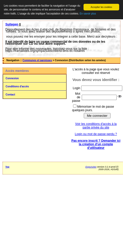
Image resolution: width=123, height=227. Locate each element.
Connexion (12, 78)
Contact (10, 94)
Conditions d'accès (17, 86)
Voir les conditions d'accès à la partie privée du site (96, 125)
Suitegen (11, 24)
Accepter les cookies (101, 7)
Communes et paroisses (37, 60)
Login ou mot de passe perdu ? (96, 134)
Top (7, 167)
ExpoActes (90, 167)
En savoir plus (88, 13)
